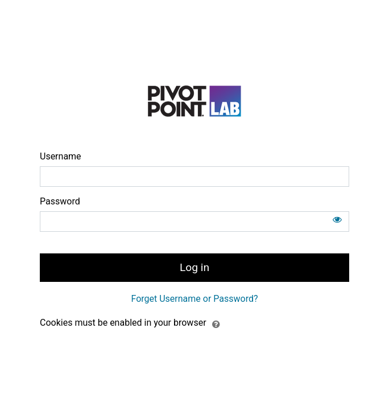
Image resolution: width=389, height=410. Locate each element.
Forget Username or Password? (194, 298)
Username (60, 156)
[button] (216, 323)
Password (60, 201)
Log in (194, 267)
